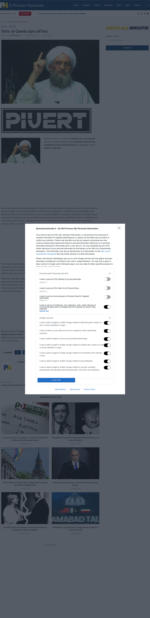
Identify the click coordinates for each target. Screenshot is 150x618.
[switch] (107, 279)
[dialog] (75, 309)
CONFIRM (56, 380)
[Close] (120, 228)
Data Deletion (60, 389)
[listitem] (75, 273)
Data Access (75, 389)
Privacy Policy (89, 389)
